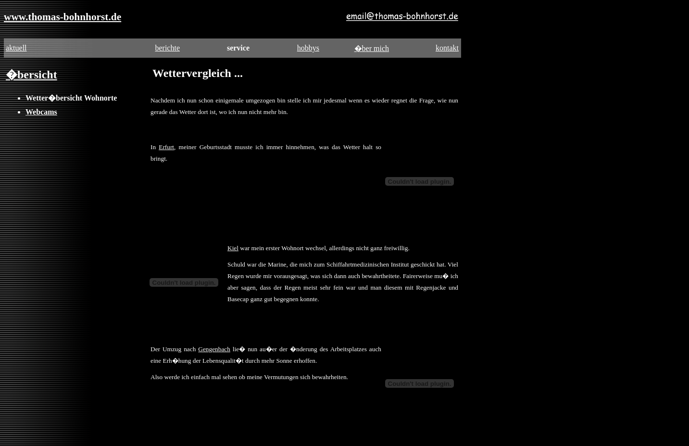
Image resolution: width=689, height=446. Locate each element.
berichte (167, 48)
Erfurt (166, 147)
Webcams (41, 112)
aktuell (16, 48)
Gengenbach (214, 349)
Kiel (232, 248)
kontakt (447, 48)
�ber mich (371, 48)
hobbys (308, 48)
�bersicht (31, 74)
